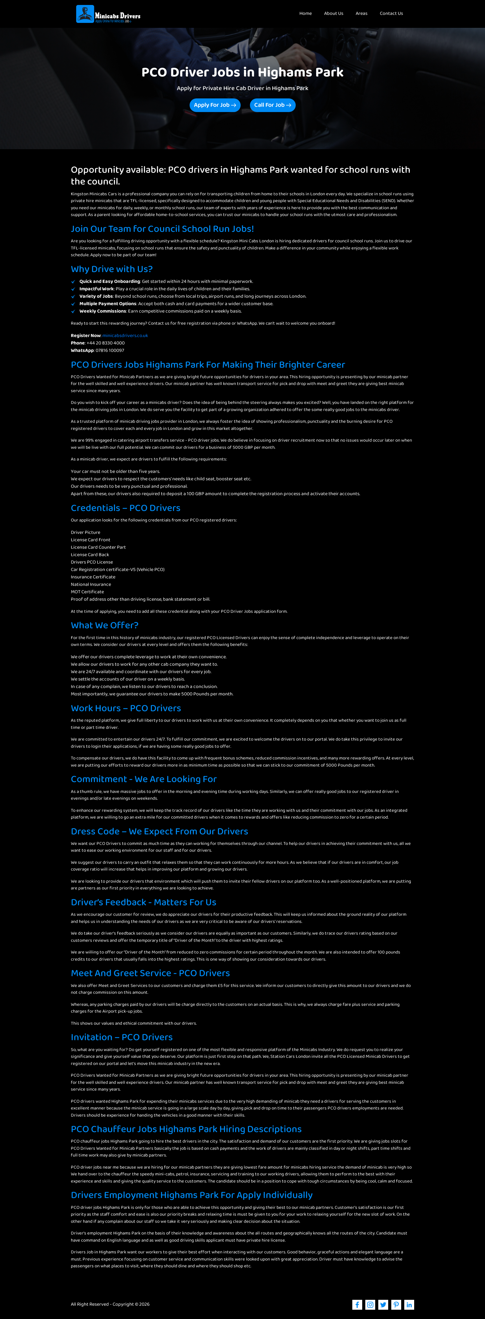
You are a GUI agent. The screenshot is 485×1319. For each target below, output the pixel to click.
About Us (333, 14)
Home (308, 13)
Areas (361, 14)
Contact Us (391, 14)
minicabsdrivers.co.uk (125, 336)
